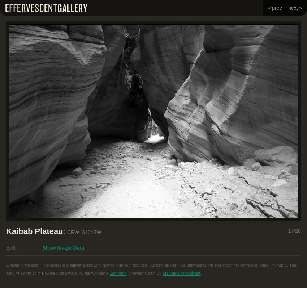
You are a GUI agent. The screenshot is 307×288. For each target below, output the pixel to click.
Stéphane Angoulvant (181, 273)
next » (295, 8)
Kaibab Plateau (34, 231)
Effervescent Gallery (46, 8)
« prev (275, 8)
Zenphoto (118, 273)
